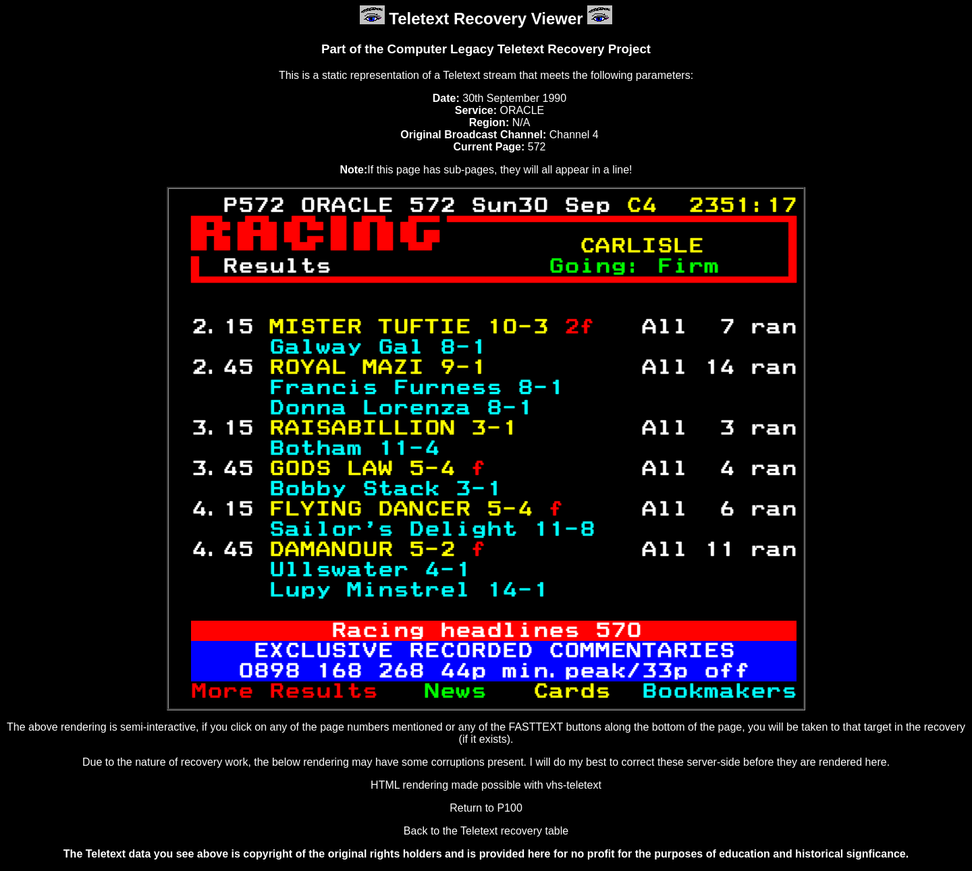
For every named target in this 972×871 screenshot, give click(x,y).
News (478, 691)
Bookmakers (711, 691)
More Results (307, 691)
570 (618, 631)
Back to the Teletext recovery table (486, 831)
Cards (579, 691)
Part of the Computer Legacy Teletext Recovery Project (486, 49)
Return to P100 (486, 808)
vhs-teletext (573, 785)
